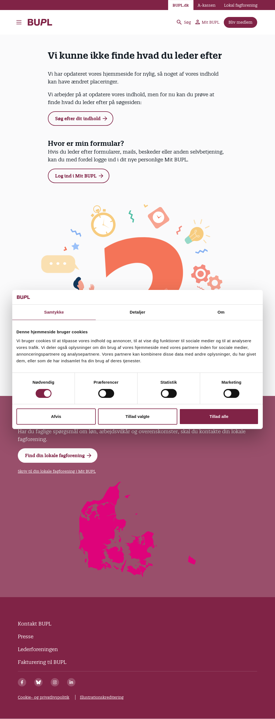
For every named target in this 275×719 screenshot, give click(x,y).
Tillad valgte (137, 416)
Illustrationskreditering (102, 697)
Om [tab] (220, 312)
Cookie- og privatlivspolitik (43, 697)
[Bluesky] (38, 682)
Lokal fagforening (240, 5)
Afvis (56, 416)
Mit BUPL (207, 22)
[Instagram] (55, 682)
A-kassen (206, 5)
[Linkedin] (71, 682)
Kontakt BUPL (34, 623)
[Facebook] (22, 682)
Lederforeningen (38, 649)
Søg (183, 22)
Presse (25, 636)
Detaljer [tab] (137, 312)
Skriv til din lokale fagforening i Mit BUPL (57, 471)
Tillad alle (218, 416)
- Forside (40, 22)
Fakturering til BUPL (42, 662)
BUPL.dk (181, 5)
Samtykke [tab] (54, 312)
